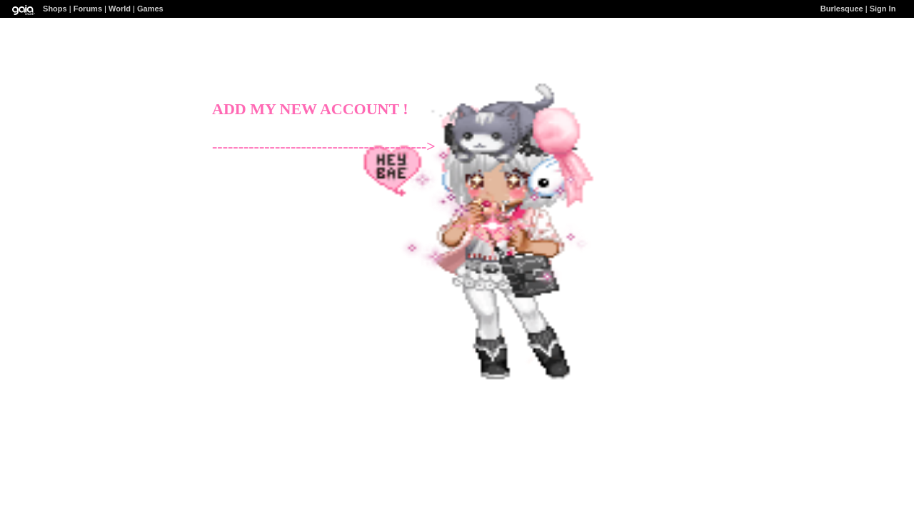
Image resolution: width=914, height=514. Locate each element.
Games (150, 8)
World (120, 8)
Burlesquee (841, 8)
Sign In (883, 8)
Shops (55, 8)
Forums (88, 8)
